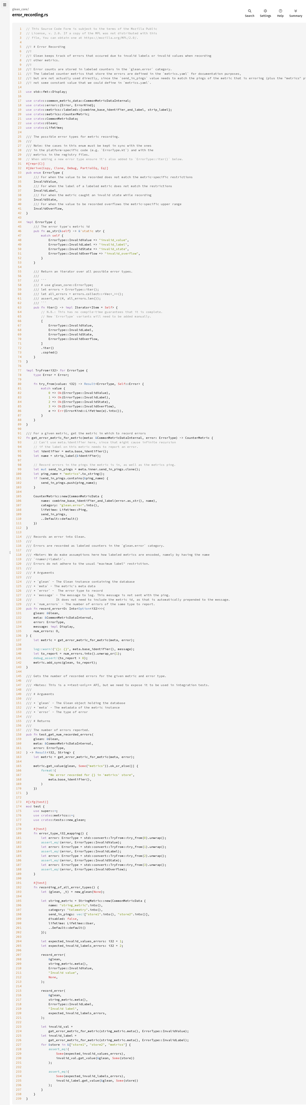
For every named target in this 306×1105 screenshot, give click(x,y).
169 (19, 784)
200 (19, 923)
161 (19, 748)
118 (19, 554)
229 (19, 1053)
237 (19, 1089)
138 (19, 644)
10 (20, 69)
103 (19, 487)
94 (20, 447)
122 (19, 572)
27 (20, 145)
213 (19, 981)
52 (20, 258)
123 (19, 577)
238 (19, 1094)
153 (19, 712)
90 (20, 429)
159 (19, 739)
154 (19, 716)
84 (20, 402)
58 (20, 285)
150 (19, 698)
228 (19, 1049)
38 (20, 195)
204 (19, 941)
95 (20, 451)
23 (20, 127)
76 (20, 366)
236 (19, 1085)
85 (20, 406)
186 (19, 860)
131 (19, 613)
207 (19, 954)
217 (19, 999)
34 (20, 177)
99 (20, 469)
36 (20, 186)
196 (19, 905)
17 (20, 100)
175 (19, 811)
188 (19, 869)
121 (19, 568)
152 (19, 707)
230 (19, 1058)
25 (20, 136)
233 (19, 1071)
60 (20, 294)
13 (20, 82)
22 (20, 123)
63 (20, 307)
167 (19, 775)
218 (19, 1004)
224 (19, 1031)
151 (19, 703)
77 (20, 370)
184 (19, 851)
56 (20, 276)
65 (20, 316)
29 (20, 154)
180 (19, 833)
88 (20, 420)
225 (19, 1035)
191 (19, 883)
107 (19, 505)
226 (19, 1040)
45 (20, 226)
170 (19, 788)
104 (19, 492)
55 (20, 271)
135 (19, 631)
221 (19, 1017)
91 (20, 433)
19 (20, 109)
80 (20, 384)
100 (19, 474)
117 (19, 550)
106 (19, 500)
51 (20, 253)
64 (20, 312)
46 (20, 231)
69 (20, 334)
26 (20, 141)
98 (20, 465)
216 (19, 995)
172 (19, 797)
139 (19, 649)
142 (19, 662)
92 (20, 438)
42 (20, 213)
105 (19, 496)
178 (19, 824)
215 (19, 990)
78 (20, 375)
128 (19, 599)
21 (20, 118)
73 (20, 352)
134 (19, 626)
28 (20, 150)
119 (19, 559)
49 (20, 244)
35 (20, 181)
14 (20, 87)
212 (19, 977)
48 (20, 240)
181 (19, 838)
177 (19, 820)
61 (20, 298)
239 (19, 1098)
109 (19, 514)
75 (20, 361)
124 (19, 581)
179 (19, 829)
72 (20, 348)
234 (19, 1076)
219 (19, 1008)
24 (20, 132)
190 (19, 878)
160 (19, 743)
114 (19, 536)
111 (19, 523)
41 (20, 208)
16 (20, 96)
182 (19, 842)
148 (19, 689)
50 (20, 249)
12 (20, 78)
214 (19, 986)
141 (19, 658)
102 (19, 483)
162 (19, 752)
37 (20, 190)
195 (19, 901)
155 (19, 721)
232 (19, 1067)
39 (20, 199)
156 (19, 725)
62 (20, 303)
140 (19, 653)
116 (19, 545)
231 (19, 1062)
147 (19, 685)
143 (19, 667)
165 (19, 766)
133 (19, 622)
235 (19, 1080)
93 (20, 442)
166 (19, 770)
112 (19, 527)
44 (20, 222)
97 (20, 460)
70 (20, 339)
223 (19, 1026)
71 (20, 343)
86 (20, 411)
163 (19, 757)
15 (20, 91)
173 (19, 802)
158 (19, 734)
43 (20, 217)
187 (19, 865)
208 (19, 959)
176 (19, 815)
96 (20, 456)
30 (20, 159)
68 (20, 330)
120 (19, 563)
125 (19, 586)
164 (19, 761)
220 (19, 1013)
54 (20, 267)
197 (19, 910)
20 (20, 114)
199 (19, 919)
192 (19, 887)
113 (19, 532)
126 (19, 590)
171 (19, 793)
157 (19, 730)
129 (19, 604)
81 (20, 388)
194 (19, 896)
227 (19, 1044)
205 (19, 945)
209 (19, 963)
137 (19, 640)
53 (20, 262)
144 (19, 671)
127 (19, 595)
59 (20, 289)
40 (20, 204)
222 (19, 1022)
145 (19, 676)
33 (20, 172)
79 (20, 379)
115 (19, 541)
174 (19, 806)
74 (20, 357)
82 (20, 393)
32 (20, 168)
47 (20, 235)
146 (19, 680)
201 (19, 928)
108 (19, 509)
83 (20, 397)
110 (19, 518)
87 (20, 415)
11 (20, 73)
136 (19, 635)
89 (20, 424)
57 (20, 280)
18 (20, 105)
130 (19, 608)
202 (19, 932)
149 (19, 694)
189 (19, 874)
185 (19, 856)
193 (19, 892)
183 (19, 847)
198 (19, 914)
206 (19, 950)
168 (19, 779)
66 (20, 321)
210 (19, 968)
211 (19, 972)
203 (19, 937)
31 (20, 163)
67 (20, 325)
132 (19, 617)
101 (19, 478)
